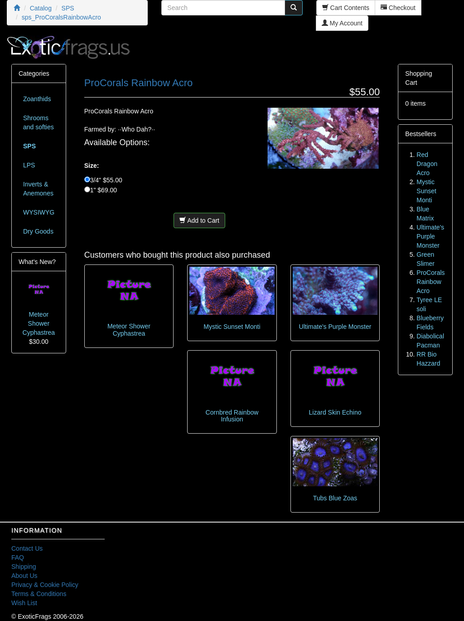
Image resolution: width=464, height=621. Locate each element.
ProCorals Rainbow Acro (430, 281)
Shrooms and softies (38, 122)
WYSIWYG (38, 212)
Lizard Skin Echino (335, 412)
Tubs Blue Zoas (335, 498)
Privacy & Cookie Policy (44, 584)
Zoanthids (37, 99)
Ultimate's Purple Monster (335, 326)
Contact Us (27, 548)
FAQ (17, 557)
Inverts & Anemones (38, 189)
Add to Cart (199, 220)
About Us (24, 575)
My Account (342, 23)
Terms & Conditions (38, 593)
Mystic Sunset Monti (231, 326)
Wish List (24, 602)
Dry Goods (38, 231)
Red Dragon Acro (426, 163)
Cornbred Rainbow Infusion (232, 416)
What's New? (37, 261)
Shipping (23, 566)
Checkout (398, 7)
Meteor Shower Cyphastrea (128, 330)
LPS (29, 165)
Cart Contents (345, 7)
